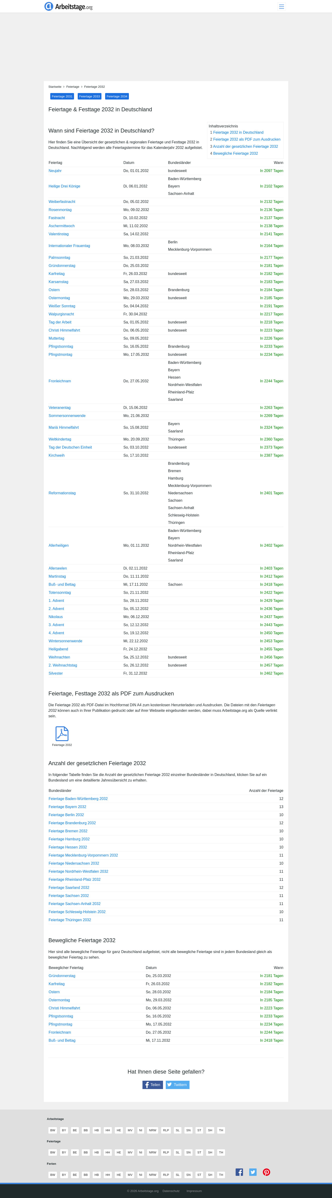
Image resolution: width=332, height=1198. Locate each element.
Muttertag (56, 338)
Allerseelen (58, 568)
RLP (166, 1130)
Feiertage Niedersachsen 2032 (74, 863)
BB (85, 1130)
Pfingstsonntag (61, 346)
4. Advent (56, 633)
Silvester (56, 673)
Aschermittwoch (62, 226)
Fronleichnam (60, 381)
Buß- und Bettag (62, 584)
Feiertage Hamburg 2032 (69, 839)
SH (210, 1130)
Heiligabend (58, 649)
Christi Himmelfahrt (64, 330)
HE (118, 1130)
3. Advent (56, 625)
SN (188, 1130)
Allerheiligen (59, 545)
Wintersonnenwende (65, 641)
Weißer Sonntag (62, 306)
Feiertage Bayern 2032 (67, 807)
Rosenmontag (60, 210)
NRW (152, 1130)
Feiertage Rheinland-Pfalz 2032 (75, 879)
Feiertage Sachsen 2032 (69, 896)
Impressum (194, 1191)
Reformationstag (62, 493)
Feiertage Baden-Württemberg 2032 (78, 799)
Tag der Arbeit (60, 322)
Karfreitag (57, 274)
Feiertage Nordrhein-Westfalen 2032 (78, 871)
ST (199, 1130)
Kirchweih (57, 455)
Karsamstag (58, 282)
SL (177, 1130)
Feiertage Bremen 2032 (68, 831)
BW (52, 1130)
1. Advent (56, 601)
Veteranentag (60, 408)
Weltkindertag (60, 439)
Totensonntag (60, 592)
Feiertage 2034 (117, 96)
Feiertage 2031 (62, 96)
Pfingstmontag (60, 354)
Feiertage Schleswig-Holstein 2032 (77, 912)
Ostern (54, 290)
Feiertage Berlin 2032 (66, 815)
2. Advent (56, 609)
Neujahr (55, 171)
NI (140, 1130)
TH (221, 1130)
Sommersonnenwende (67, 416)
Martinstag (57, 576)
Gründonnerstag (62, 266)
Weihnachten (59, 657)
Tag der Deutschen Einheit (70, 447)
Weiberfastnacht (62, 202)
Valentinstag (59, 234)
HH (107, 1130)
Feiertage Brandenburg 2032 (72, 823)
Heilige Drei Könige (64, 186)
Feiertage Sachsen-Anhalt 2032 (75, 904)
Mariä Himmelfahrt (64, 427)
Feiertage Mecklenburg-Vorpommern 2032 (83, 855)
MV (129, 1130)
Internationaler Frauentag (69, 246)
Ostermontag (59, 298)
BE (75, 1130)
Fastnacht (57, 218)
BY (64, 1130)
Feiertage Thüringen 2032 (70, 920)
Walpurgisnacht (61, 314)
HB (96, 1130)
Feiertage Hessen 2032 (68, 847)
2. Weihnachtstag (63, 665)
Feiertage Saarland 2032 (69, 888)
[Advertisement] (166, 48)
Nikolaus (56, 617)
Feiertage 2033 (89, 96)
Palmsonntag (59, 258)
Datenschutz (171, 1191)
